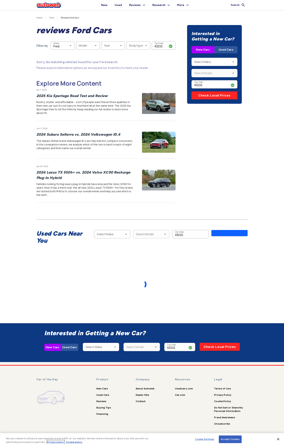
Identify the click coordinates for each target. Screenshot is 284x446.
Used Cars (226, 49)
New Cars (203, 49)
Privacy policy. (55, 442)
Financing (102, 411)
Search (229, 234)
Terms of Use (222, 385)
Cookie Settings (204, 439)
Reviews (101, 398)
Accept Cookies (230, 439)
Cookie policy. (74, 442)
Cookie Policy (222, 398)
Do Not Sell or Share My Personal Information (228, 406)
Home (39, 17)
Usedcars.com (184, 385)
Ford (51, 17)
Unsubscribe (222, 421)
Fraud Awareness (224, 414)
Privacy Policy (222, 392)
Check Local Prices (214, 95)
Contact (140, 398)
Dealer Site (142, 392)
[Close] (278, 439)
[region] (142, 439)
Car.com (180, 392)
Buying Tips (103, 404)
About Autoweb (145, 385)
